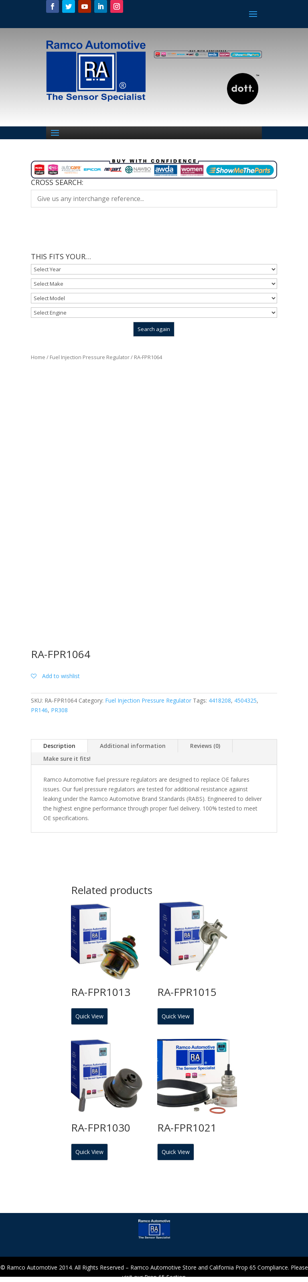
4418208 (220, 700)
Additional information (133, 746)
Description (59, 746)
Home (38, 357)
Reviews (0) (205, 746)
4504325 (245, 700)
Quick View (89, 1016)
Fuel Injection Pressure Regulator (90, 357)
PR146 (39, 710)
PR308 (59, 710)
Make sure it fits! (67, 758)
